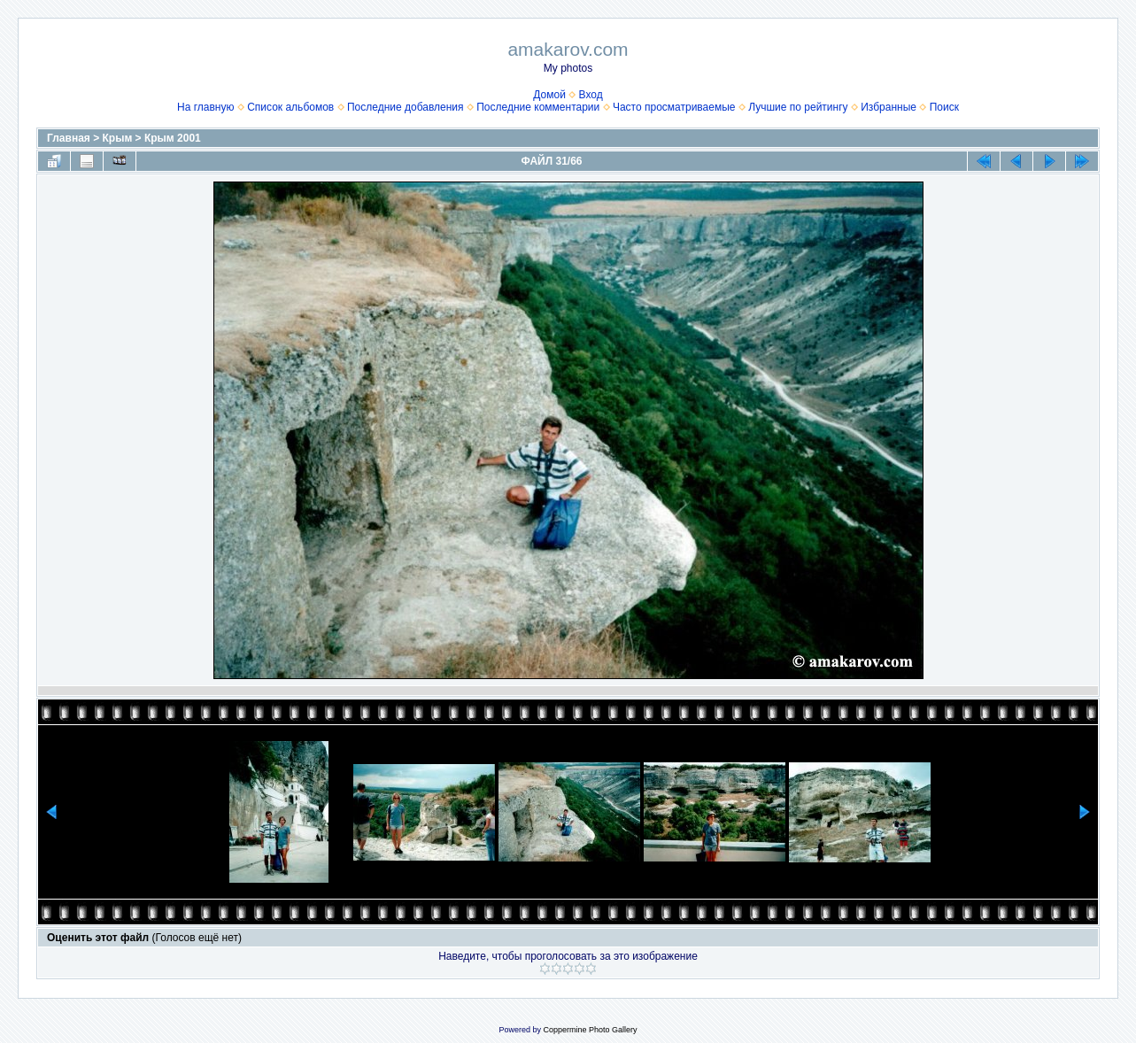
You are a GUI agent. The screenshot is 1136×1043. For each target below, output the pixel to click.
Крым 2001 (172, 138)
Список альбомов (290, 107)
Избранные (888, 107)
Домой (549, 95)
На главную (205, 107)
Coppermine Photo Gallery (590, 1029)
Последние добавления (405, 107)
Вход (591, 95)
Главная (68, 138)
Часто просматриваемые (674, 107)
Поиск (944, 107)
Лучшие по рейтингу (797, 107)
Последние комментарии (537, 107)
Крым (118, 138)
